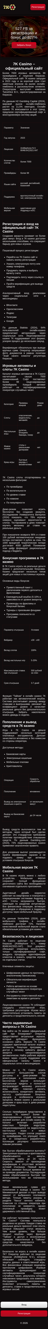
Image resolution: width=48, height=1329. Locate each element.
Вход (24, 1305)
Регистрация (38, 7)
